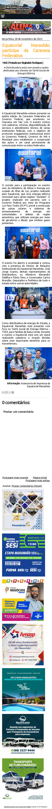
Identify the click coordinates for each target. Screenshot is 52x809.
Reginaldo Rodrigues (31, 62)
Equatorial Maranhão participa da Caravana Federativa (26, 50)
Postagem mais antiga (38, 480)
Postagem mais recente (15, 477)
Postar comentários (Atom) (27, 486)
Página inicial (40, 477)
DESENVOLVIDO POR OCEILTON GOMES (17, 807)
